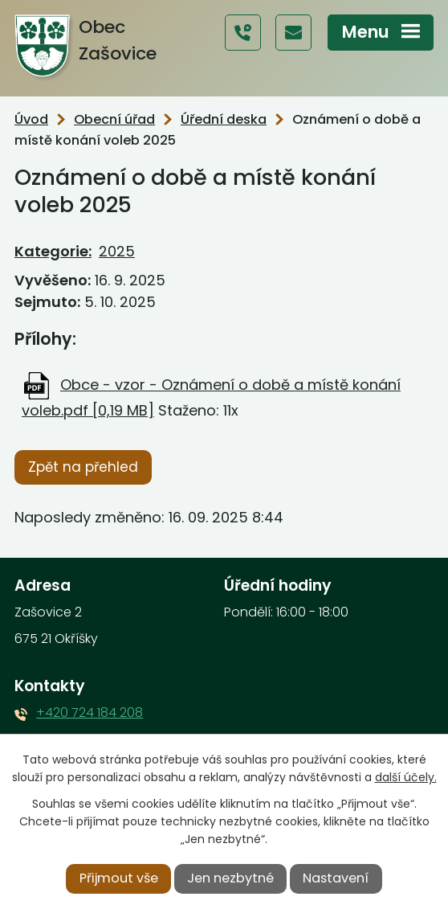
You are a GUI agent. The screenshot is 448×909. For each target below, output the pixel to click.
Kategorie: (53, 251)
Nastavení (336, 878)
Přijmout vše (118, 878)
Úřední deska (224, 119)
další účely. (406, 777)
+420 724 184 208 (89, 712)
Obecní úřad (114, 119)
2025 (117, 251)
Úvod (31, 119)
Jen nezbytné (230, 878)
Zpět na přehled (83, 467)
